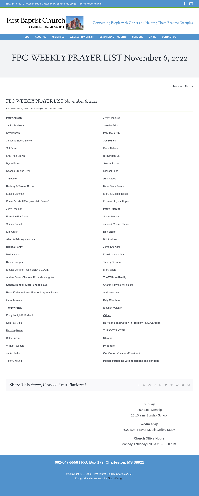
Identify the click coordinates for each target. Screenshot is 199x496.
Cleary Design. (115, 478)
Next (187, 86)
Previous (177, 86)
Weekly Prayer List (38, 108)
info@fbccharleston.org (90, 3)
